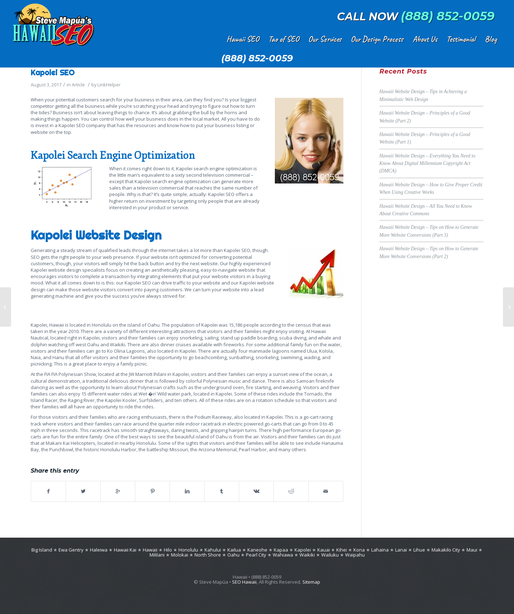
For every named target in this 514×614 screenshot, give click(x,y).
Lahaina (380, 550)
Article (78, 84)
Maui (472, 550)
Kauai (323, 550)
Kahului (213, 550)
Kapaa (281, 550)
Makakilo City (446, 550)
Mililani (157, 555)
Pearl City (256, 555)
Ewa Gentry (71, 550)
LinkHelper (109, 84)
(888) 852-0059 (448, 16)
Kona (359, 550)
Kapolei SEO (53, 72)
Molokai (179, 555)
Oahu (233, 555)
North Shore (208, 555)
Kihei (341, 550)
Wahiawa (283, 555)
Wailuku (330, 555)
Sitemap (311, 582)
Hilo (168, 550)
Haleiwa (98, 550)
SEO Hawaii (244, 582)
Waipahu (355, 555)
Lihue (419, 550)
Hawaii (150, 550)
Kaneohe (257, 550)
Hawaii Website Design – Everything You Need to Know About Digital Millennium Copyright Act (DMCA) (427, 163)
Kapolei (302, 550)
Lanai (401, 550)
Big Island (41, 550)
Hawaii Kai (125, 550)
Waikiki (307, 555)
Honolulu (188, 550)
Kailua (234, 550)
